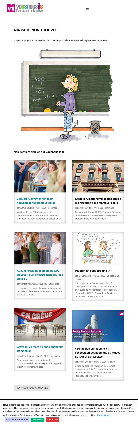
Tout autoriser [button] (37, 420)
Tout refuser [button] (52, 419)
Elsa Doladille (85, 276)
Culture (111, 362)
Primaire (110, 208)
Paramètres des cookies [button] (17, 419)
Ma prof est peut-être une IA (92, 270)
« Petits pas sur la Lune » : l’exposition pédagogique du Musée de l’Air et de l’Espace (97, 352)
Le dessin (111, 276)
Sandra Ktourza (27, 284)
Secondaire (53, 208)
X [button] (135, 403)
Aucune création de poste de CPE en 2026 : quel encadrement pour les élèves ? (40, 274)
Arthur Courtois (27, 208)
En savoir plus (103, 415)
